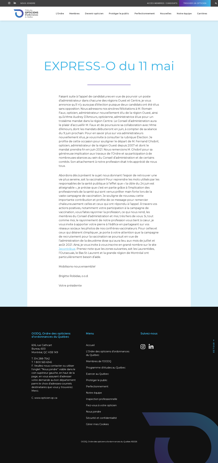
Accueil (90, 345)
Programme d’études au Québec (106, 367)
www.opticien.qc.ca (45, 397)
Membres (74, 13)
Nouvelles (165, 13)
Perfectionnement (145, 13)
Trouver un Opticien (194, 3)
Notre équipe (184, 13)
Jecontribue (67, 248)
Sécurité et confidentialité (101, 417)
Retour (214, 346)
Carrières (202, 13)
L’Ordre (60, 13)
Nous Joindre (27, 3)
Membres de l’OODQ (98, 361)
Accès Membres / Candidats (162, 3)
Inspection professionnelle (101, 399)
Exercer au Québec (97, 373)
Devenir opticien (94, 13)
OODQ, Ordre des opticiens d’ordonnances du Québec (106, 441)
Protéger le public (119, 13)
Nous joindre (93, 411)
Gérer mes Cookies (97, 424)
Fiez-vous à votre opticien (101, 405)
